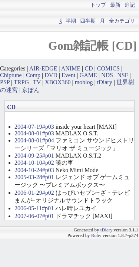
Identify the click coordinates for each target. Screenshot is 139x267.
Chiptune (11, 75)
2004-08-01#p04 (34, 140)
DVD (50, 75)
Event (68, 75)
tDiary (104, 82)
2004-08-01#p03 (34, 133)
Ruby (96, 235)
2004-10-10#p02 (34, 162)
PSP (5, 82)
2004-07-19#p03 (34, 126)
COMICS (108, 68)
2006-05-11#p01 (34, 208)
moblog (84, 82)
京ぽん (31, 90)
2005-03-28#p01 (34, 177)
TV (37, 82)
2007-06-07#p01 (34, 216)
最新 (115, 5)
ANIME (70, 68)
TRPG (21, 82)
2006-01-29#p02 (34, 192)
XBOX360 (57, 82)
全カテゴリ (122, 21)
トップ (98, 5)
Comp (33, 75)
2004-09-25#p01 (34, 155)
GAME (88, 75)
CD (89, 68)
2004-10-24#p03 (34, 170)
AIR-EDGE (43, 68)
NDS (107, 75)
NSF (122, 75)
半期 (71, 21)
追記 (130, 5)
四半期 (88, 21)
